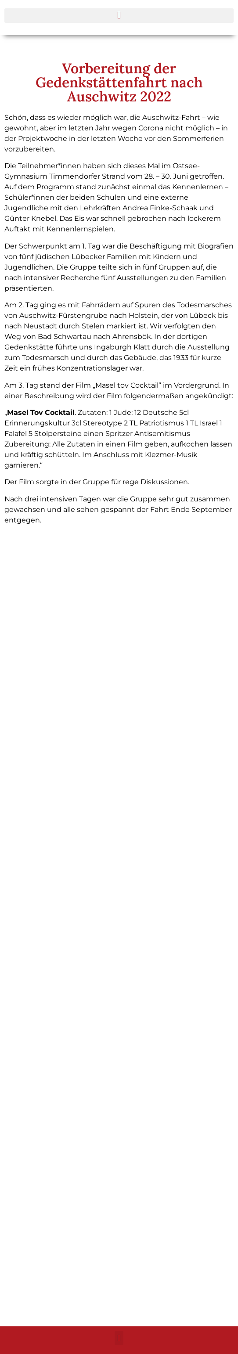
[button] (119, 15)
